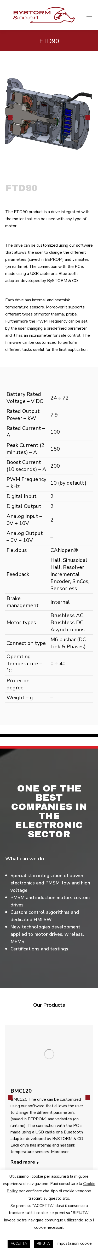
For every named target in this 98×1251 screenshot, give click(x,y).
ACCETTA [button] (19, 1243)
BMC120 (21, 1090)
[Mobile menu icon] (89, 15)
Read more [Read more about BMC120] (24, 1162)
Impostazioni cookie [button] (74, 1243)
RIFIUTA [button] (43, 1243)
